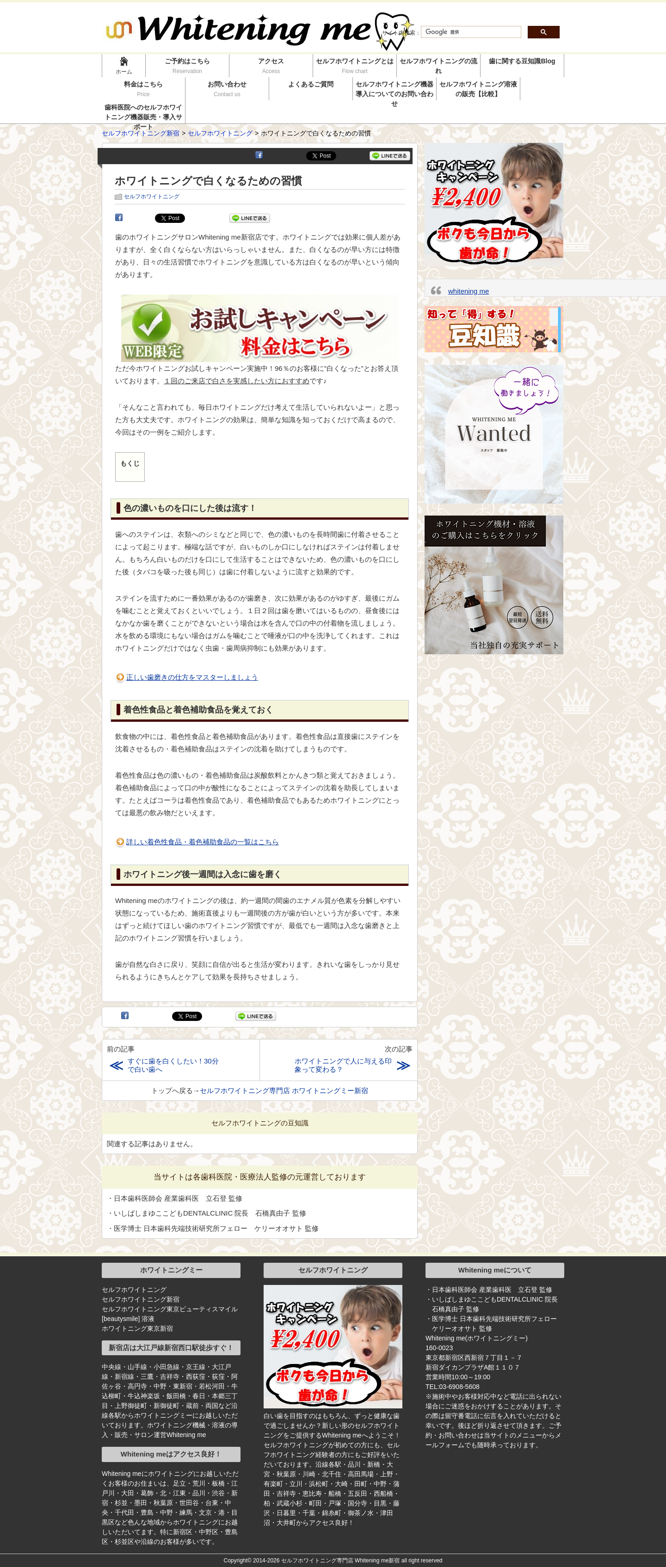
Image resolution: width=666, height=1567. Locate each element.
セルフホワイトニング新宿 (140, 1299)
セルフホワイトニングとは (355, 65)
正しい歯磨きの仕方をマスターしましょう (192, 677)
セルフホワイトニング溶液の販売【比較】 (478, 89)
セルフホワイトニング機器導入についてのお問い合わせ (394, 90)
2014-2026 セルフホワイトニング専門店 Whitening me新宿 (326, 1560)
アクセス (271, 65)
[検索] (470, 32)
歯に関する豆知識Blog (522, 61)
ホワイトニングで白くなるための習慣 (208, 181)
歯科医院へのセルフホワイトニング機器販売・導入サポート (143, 113)
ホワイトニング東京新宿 (137, 1328)
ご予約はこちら (187, 65)
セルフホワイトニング (151, 196)
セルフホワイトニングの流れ (438, 65)
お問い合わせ (227, 89)
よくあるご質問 (310, 84)
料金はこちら (143, 89)
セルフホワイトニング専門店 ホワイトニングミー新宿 (284, 1090)
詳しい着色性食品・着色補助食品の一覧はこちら (202, 842)
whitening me (468, 291)
